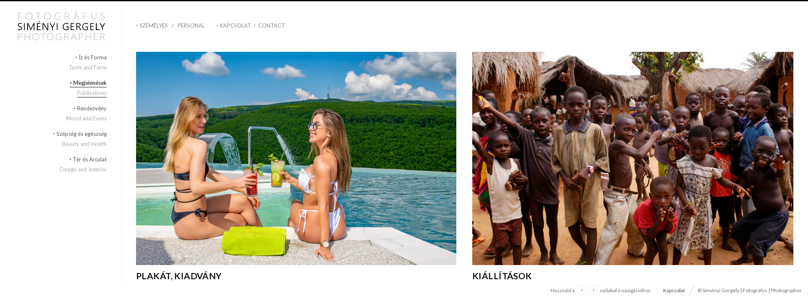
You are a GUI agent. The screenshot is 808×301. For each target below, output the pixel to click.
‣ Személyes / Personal (170, 25)
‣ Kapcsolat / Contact (250, 25)
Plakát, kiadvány (179, 275)
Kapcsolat (674, 290)
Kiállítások (502, 275)
